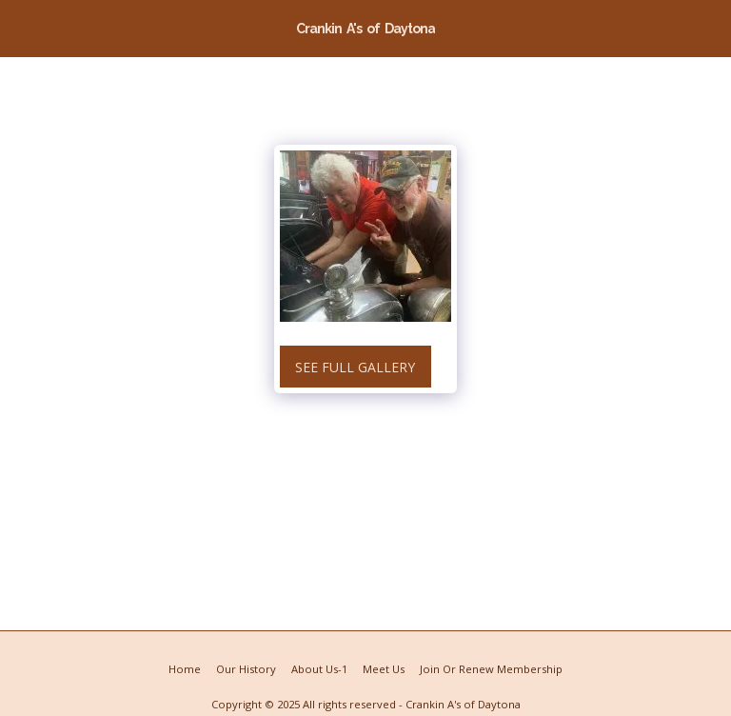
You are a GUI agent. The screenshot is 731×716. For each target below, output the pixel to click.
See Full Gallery (355, 367)
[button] (21, 27)
